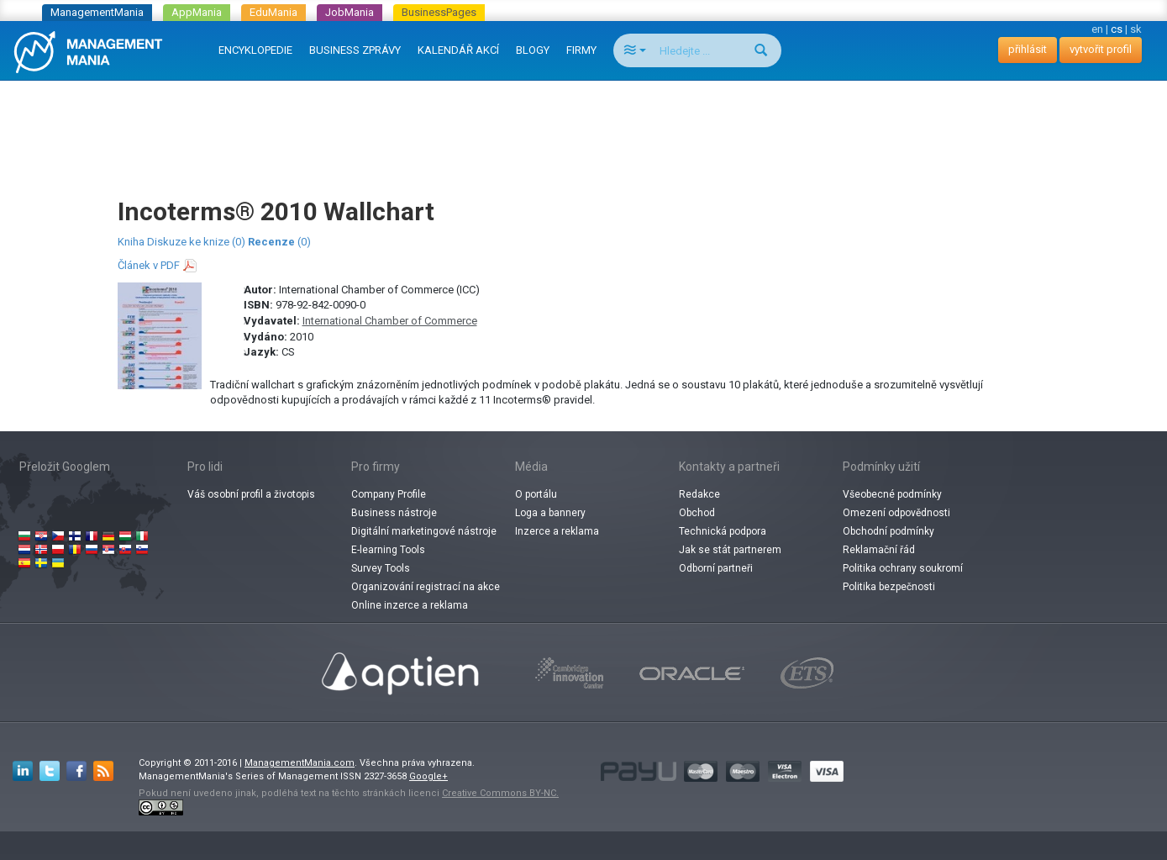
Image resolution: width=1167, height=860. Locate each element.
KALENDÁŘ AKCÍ (458, 50)
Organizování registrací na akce (425, 587)
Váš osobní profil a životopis (251, 494)
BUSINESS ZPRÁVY (355, 50)
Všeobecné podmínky (892, 494)
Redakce (699, 494)
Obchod (697, 513)
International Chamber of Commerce (389, 320)
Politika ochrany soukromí (903, 568)
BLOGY (532, 50)
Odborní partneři (716, 568)
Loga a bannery (550, 513)
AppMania (196, 12)
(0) (279, 241)
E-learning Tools (388, 550)
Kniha (131, 241)
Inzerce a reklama (557, 531)
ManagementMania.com (299, 762)
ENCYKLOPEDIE (255, 50)
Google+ (428, 776)
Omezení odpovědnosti (896, 513)
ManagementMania (97, 12)
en (1097, 29)
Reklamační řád (879, 550)
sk (1136, 29)
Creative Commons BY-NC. (500, 793)
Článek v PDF (149, 265)
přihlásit (1027, 49)
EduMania (273, 12)
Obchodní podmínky (888, 531)
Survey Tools (380, 568)
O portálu (536, 494)
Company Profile (388, 494)
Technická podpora (722, 531)
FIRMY (581, 50)
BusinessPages (439, 12)
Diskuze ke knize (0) (196, 241)
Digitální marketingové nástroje (424, 531)
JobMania (349, 12)
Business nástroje (394, 513)
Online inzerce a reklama (409, 605)
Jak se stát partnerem (730, 550)
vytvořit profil (1101, 49)
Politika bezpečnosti (889, 587)
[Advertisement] (584, 123)
